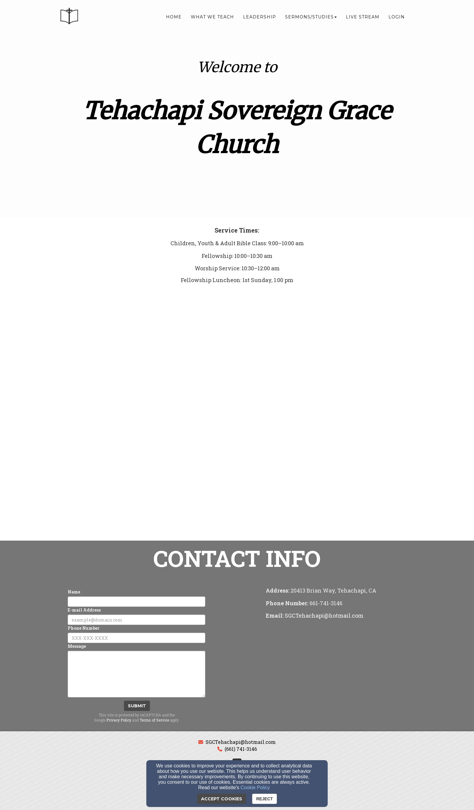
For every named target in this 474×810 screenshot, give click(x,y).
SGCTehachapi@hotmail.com (241, 742)
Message (77, 646)
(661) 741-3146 (241, 749)
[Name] (136, 601)
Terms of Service (154, 720)
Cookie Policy (255, 787)
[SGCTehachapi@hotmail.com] (324, 616)
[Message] (136, 674)
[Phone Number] (136, 638)
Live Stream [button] (362, 17)
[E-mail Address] (136, 620)
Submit (137, 706)
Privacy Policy (118, 720)
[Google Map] (337, 667)
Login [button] (396, 17)
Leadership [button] (259, 17)
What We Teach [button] (212, 17)
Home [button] (174, 17)
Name (74, 592)
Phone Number (83, 628)
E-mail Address (84, 610)
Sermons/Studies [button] (311, 17)
